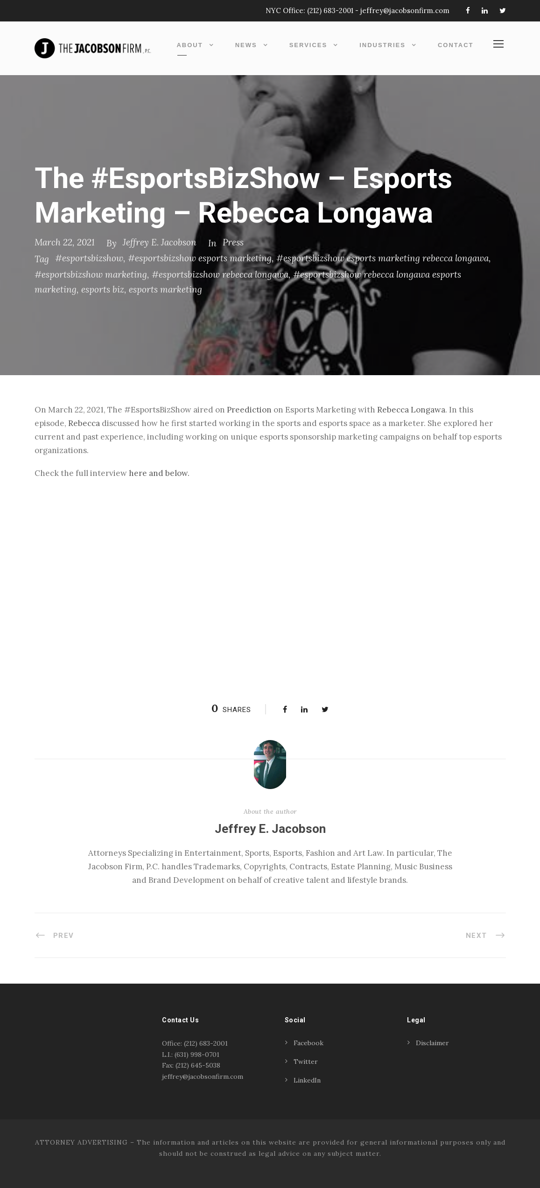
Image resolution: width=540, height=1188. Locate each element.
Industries (382, 45)
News (246, 45)
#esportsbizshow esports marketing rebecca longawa (382, 258)
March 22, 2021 (65, 242)
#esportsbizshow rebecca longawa (220, 274)
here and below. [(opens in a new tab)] (159, 473)
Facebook (308, 1043)
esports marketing (165, 289)
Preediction (249, 410)
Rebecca (84, 423)
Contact (456, 45)
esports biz (102, 289)
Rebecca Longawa (411, 410)
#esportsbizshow (89, 258)
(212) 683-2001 (330, 10)
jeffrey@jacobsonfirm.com (404, 10)
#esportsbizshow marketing (91, 274)
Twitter (306, 1061)
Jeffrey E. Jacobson (159, 242)
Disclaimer (432, 1043)
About (189, 45)
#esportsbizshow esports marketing (200, 258)
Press (233, 242)
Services (308, 45)
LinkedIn (307, 1080)
